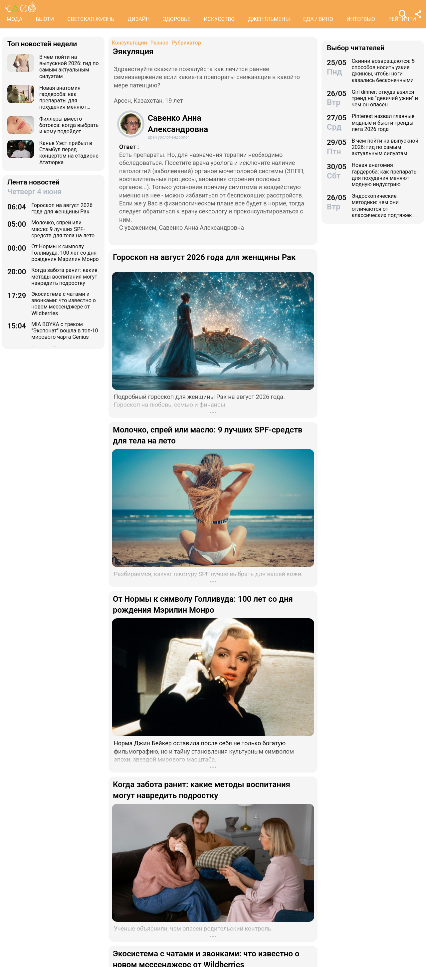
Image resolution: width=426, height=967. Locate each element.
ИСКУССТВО (219, 19)
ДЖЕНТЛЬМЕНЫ (269, 19)
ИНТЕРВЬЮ (360, 19)
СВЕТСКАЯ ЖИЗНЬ (90, 19)
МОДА (14, 19)
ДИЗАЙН (138, 19)
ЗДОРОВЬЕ (177, 19)
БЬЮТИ (45, 19)
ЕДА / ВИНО (318, 19)
